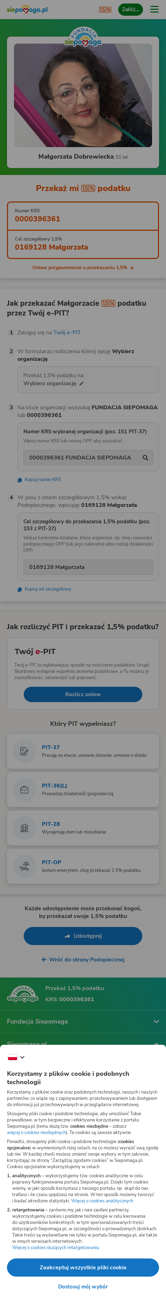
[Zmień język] (16, 1057)
